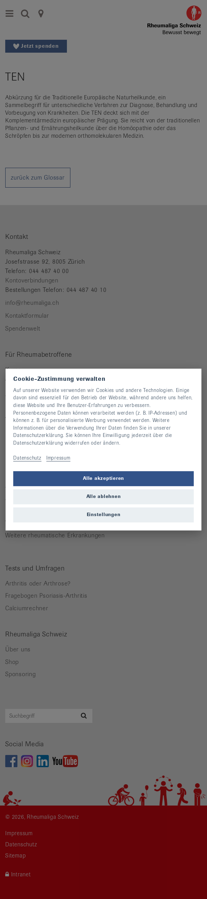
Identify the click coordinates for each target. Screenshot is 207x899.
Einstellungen (104, 515)
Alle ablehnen (103, 497)
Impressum (58, 458)
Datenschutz (27, 458)
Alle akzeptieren (103, 479)
